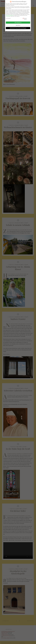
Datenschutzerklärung (9, 15)
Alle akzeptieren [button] (18, 22)
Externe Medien (23, 19)
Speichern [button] (18, 25)
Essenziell (6, 18)
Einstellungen (8, 16)
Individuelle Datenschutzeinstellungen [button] (18, 28)
